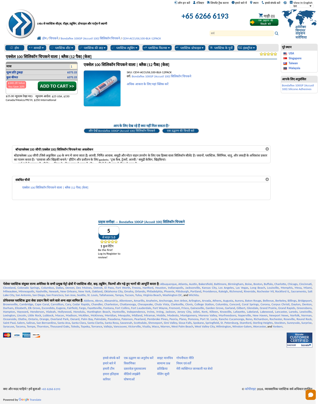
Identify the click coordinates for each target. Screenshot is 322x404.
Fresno (136, 288)
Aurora (239, 300)
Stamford (245, 323)
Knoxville (225, 312)
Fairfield (72, 308)
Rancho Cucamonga (231, 319)
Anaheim (151, 300)
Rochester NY (265, 291)
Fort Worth (123, 288)
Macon (59, 315)
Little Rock (34, 315)
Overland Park (60, 319)
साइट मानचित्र (164, 358)
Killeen (213, 312)
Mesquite (124, 315)
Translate (30, 400)
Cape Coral (42, 304)
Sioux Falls (185, 323)
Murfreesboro (227, 315)
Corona (265, 304)
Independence (136, 312)
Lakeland (252, 312)
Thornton (42, 326)
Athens (217, 300)
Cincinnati (305, 284)
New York (84, 291)
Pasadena (114, 319)
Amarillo (139, 300)
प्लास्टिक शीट (61, 48)
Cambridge (26, 304)
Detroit (98, 288)
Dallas (59, 288)
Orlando (140, 291)
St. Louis (92, 295)
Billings (292, 300)
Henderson (37, 312)
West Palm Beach (182, 326)
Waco (155, 326)
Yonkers (277, 326)
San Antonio (23, 295)
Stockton (279, 323)
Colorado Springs (28, 288)
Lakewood (266, 312)
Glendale (252, 308)
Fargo (82, 308)
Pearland (139, 319)
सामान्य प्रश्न (163, 363)
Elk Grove (34, 308)
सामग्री (36, 48)
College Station (204, 304)
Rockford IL (282, 291)
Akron (99, 300)
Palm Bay (87, 319)
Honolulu (79, 312)
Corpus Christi (280, 304)
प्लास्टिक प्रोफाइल (189, 48)
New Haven (260, 315)
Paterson (127, 319)
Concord (234, 304)
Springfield (212, 323)
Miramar (149, 315)
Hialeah (51, 312)
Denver (70, 288)
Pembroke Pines (157, 319)
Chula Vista (162, 304)
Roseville (289, 319)
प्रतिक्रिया (162, 369)
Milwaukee (10, 291)
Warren (165, 326)
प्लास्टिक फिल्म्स (156, 48)
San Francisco (54, 295)
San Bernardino (46, 323)
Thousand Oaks (59, 326)
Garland (230, 308)
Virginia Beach (152, 295)
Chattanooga (128, 304)
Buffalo (268, 284)
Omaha (128, 291)
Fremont (174, 308)
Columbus (47, 288)
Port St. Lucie (208, 319)
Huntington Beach (98, 312)
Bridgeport (305, 300)
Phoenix (169, 291)
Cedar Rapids (81, 304)
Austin (193, 284)
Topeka (85, 326)
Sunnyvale (293, 323)
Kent (204, 312)
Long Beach (257, 288)
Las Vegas (242, 288)
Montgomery (188, 315)
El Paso (109, 288)
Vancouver (120, 326)
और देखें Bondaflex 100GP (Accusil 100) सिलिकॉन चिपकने (122, 131)
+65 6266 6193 (205, 16)
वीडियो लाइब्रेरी (132, 374)
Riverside (249, 291)
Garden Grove (214, 308)
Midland (137, 315)
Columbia (222, 304)
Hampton (9, 312)
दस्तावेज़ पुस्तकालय (135, 369)
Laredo (293, 312)
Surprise (306, 323)
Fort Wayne (160, 308)
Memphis (287, 288)
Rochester (276, 319)
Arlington (194, 300)
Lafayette (239, 312)
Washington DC (172, 295)
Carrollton (57, 304)
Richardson (261, 319)
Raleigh (223, 291)
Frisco (185, 308)
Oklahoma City (113, 291)
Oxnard (74, 319)
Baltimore (220, 284)
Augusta (228, 300)
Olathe (22, 319)
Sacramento (298, 291)
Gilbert (241, 308)
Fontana (108, 308)
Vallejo (108, 326)
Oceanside (9, 319)
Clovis (189, 304)
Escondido (48, 308)
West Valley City (205, 326)
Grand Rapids (286, 308)
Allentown (125, 300)
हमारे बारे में (239, 3)
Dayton (295, 304)
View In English (301, 3)
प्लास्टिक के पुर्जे (221, 48)
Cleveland (9, 288)
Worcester (259, 326)
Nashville (41, 291)
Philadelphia (154, 291)
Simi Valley (170, 323)
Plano (182, 319)
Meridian (110, 315)
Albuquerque (168, 284)
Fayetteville (94, 308)
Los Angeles (226, 288)
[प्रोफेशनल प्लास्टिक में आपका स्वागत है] (98, 17)
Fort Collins (122, 308)
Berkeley (280, 300)
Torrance (96, 326)
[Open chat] (311, 395)
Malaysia (294, 68)
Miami (308, 288)
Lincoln (21, 315)
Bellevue (268, 300)
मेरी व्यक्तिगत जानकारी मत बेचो (194, 369)
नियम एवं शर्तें (183, 363)
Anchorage (165, 300)
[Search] (242, 33)
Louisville (273, 288)
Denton (307, 304)
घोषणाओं (129, 379)
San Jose (70, 295)
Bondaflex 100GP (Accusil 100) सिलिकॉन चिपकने (161, 76)
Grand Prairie (268, 308)
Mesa (298, 288)
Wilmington (223, 326)
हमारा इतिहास (110, 374)
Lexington (9, 315)
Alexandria (111, 300)
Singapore (295, 58)
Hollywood (64, 312)
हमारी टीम (108, 369)
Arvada (206, 300)
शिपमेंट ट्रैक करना (218, 3)
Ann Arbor (180, 300)
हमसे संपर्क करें (270, 3)
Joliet (196, 312)
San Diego (38, 295)
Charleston (111, 304)
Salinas (30, 323)
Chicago (293, 284)
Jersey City (184, 312)
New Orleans (68, 291)
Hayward (22, 312)
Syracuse (8, 326)
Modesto (172, 315)
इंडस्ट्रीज (246, 48)
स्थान (254, 3)
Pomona (193, 319)
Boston (257, 284)
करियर (106, 379)
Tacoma (20, 326)
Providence (210, 291)
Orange (44, 319)
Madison (71, 315)
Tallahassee (106, 295)
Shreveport (155, 323)
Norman (306, 315)
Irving (159, 312)
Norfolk (295, 315)
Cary (68, 304)
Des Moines (84, 288)
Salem (21, 323)
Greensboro (304, 308)
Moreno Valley (207, 315)
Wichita (194, 295)
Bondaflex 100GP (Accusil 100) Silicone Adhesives (298, 87)
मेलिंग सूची (163, 374)
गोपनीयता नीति (185, 358)
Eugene (61, 308)
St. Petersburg (229, 323)
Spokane (198, 323)
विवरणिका (130, 363)
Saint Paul (9, 323)
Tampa (119, 295)
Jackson (170, 312)
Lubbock (48, 315)
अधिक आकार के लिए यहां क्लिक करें (147, 84)
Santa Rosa (111, 323)
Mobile (161, 315)
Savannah (126, 323)
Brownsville (10, 304)
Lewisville (306, 312)
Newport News (278, 315)
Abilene (88, 300)
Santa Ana (64, 323)
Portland (195, 291)
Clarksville (177, 304)
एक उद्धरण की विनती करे (180, 131)
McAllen (83, 315)
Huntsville (118, 312)
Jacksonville (192, 288)
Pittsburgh (182, 291)
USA (291, 53)
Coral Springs (250, 304)
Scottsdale (140, 323)
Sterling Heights (263, 323)
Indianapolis (175, 288)
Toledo (75, 326)
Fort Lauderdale (141, 308)
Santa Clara (79, 323)
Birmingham (235, 284)
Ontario (33, 319)
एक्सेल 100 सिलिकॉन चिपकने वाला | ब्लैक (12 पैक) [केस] (55, 187)
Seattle (81, 295)
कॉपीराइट (250, 389)
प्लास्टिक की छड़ (92, 48)
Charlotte (280, 284)
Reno (249, 319)
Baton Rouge (253, 300)
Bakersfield (205, 284)
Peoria (173, 319)
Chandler (96, 304)
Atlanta (182, 284)
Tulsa (138, 295)
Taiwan (293, 63)
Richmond (235, 291)
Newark (54, 291)
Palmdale (100, 319)
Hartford (148, 288)
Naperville (244, 315)
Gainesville (197, 308)
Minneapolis (26, 291)
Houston (160, 288)
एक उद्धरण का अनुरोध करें (138, 358)
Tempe (31, 326)
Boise (248, 284)
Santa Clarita (95, 323)
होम (14, 48)
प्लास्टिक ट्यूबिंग (124, 48)
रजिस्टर (198, 3)
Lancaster (281, 312)
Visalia (146, 326)
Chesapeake (145, 304)
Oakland (97, 291)
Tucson (129, 295)
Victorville (134, 326)
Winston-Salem (242, 326)
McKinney (97, 315)
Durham (8, 308)
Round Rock (304, 319)
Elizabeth (20, 308)
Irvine (150, 312)
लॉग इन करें (182, 3)
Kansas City (209, 288)
